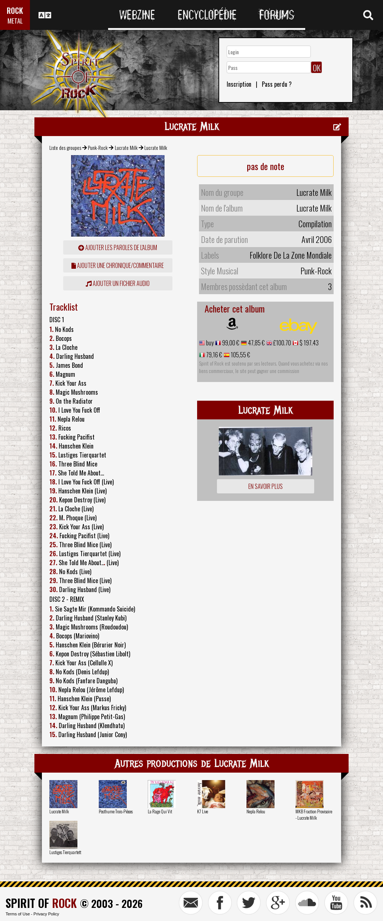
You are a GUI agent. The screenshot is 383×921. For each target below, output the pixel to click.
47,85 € (256, 342)
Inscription (239, 84)
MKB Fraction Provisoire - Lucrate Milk (313, 814)
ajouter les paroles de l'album (117, 247)
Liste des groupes (65, 147)
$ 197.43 (308, 342)
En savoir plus (265, 486)
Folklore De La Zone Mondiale (290, 255)
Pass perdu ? (277, 84)
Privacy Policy (46, 914)
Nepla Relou (255, 811)
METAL (15, 20)
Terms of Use (18, 914)
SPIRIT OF (41, 902)
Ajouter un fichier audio (118, 283)
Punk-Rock (98, 147)
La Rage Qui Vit (160, 811)
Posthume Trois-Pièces (116, 811)
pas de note (265, 166)
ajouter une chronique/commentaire (117, 265)
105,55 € (240, 354)
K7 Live (202, 811)
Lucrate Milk (126, 147)
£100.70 (281, 342)
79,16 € (213, 354)
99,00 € (230, 342)
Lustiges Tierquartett (65, 852)
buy (209, 342)
